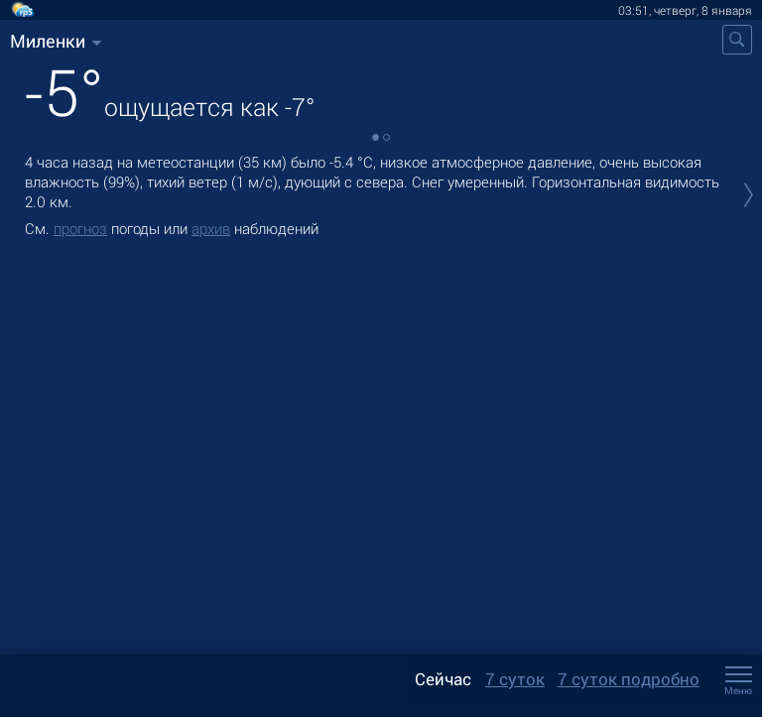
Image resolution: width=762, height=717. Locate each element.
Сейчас (443, 678)
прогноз (80, 228)
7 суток (515, 678)
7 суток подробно (628, 678)
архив (210, 228)
